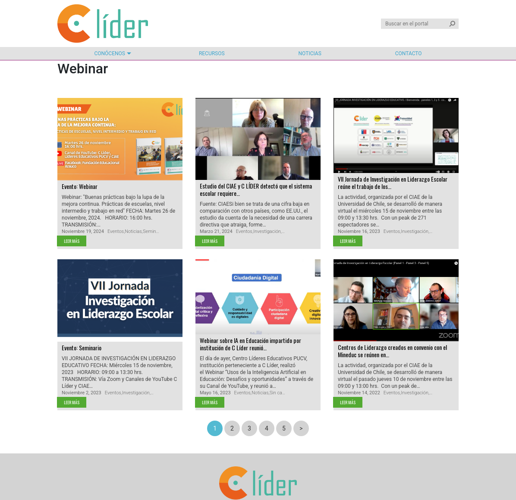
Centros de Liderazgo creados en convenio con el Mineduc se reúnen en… (392, 351)
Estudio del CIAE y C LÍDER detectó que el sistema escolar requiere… (256, 189)
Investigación (267, 231)
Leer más (71, 241)
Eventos (115, 231)
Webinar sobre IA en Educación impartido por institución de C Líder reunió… (250, 344)
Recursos (212, 53)
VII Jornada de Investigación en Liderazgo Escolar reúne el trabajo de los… (392, 182)
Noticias (310, 53)
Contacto (408, 53)
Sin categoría (283, 393)
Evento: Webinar (80, 186)
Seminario (153, 231)
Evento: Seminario (81, 347)
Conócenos (109, 53)
